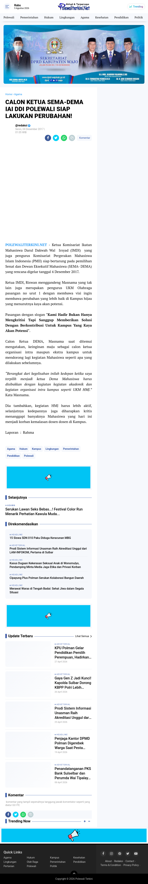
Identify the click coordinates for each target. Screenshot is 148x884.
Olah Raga (32, 861)
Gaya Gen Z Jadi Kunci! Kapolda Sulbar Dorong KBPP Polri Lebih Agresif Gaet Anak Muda (73, 683)
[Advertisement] (122, 105)
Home (8, 94)
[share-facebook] (48, 138)
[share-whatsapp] (64, 138)
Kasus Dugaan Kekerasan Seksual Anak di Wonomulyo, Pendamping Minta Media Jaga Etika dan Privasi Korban (45, 565)
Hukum (48, 17)
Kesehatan (101, 17)
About (108, 861)
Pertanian (9, 866)
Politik (139, 17)
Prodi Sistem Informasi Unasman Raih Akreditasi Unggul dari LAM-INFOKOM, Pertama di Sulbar (48, 550)
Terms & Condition (111, 865)
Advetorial (64, 644)
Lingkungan (66, 17)
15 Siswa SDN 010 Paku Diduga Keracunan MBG (40, 538)
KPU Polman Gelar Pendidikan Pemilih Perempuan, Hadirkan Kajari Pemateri (72, 653)
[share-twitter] (56, 138)
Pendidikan (121, 17)
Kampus (36, 448)
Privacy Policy (131, 865)
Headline (62, 735)
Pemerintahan (29, 17)
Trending (138, 6)
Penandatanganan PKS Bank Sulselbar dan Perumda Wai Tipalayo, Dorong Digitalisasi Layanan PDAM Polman (73, 773)
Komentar (84, 137)
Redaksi (118, 861)
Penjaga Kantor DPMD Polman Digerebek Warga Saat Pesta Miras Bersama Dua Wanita (72, 743)
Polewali (9, 17)
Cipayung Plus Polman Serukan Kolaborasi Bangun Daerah (47, 578)
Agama (85, 17)
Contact (129, 861)
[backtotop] (74, 874)
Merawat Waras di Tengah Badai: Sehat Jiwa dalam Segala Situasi (47, 590)
